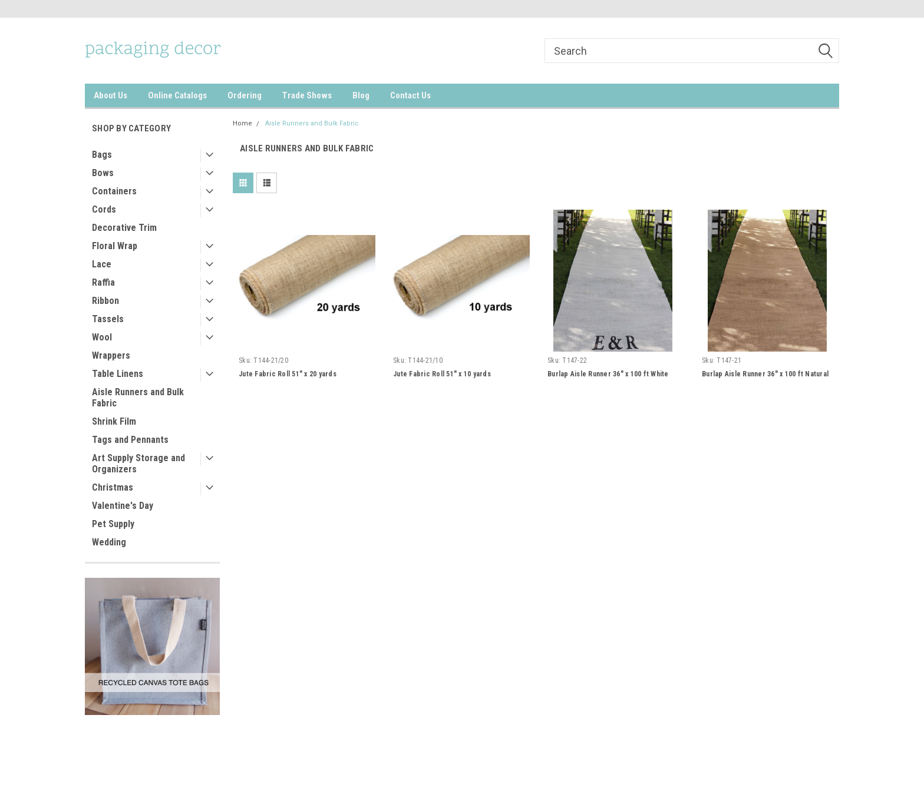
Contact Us (410, 95)
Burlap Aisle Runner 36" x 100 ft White (608, 374)
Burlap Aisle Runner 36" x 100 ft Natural (765, 374)
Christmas (112, 487)
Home (242, 123)
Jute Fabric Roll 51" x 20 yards (287, 374)
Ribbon (105, 300)
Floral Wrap (114, 245)
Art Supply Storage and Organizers (138, 463)
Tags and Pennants (130, 439)
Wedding (109, 542)
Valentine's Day (122, 505)
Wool (102, 337)
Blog (360, 95)
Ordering (244, 95)
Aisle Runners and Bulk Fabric (138, 397)
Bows (103, 172)
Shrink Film (114, 421)
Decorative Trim (124, 227)
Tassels (108, 319)
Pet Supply (113, 523)
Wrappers (111, 355)
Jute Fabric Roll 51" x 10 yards (442, 374)
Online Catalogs (177, 95)
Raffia (103, 282)
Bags (102, 154)
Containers (114, 191)
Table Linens (117, 373)
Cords (104, 209)
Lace (101, 264)
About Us (110, 95)
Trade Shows (307, 95)
